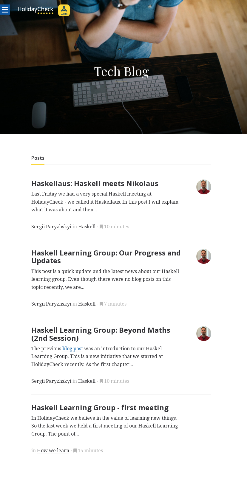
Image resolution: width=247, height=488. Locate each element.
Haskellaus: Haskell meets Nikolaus (94, 183)
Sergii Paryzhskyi (51, 227)
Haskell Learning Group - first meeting (100, 407)
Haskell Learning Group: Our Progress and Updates (106, 256)
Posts (37, 158)
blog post (72, 348)
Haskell (86, 227)
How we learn (53, 450)
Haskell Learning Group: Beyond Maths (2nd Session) (100, 334)
